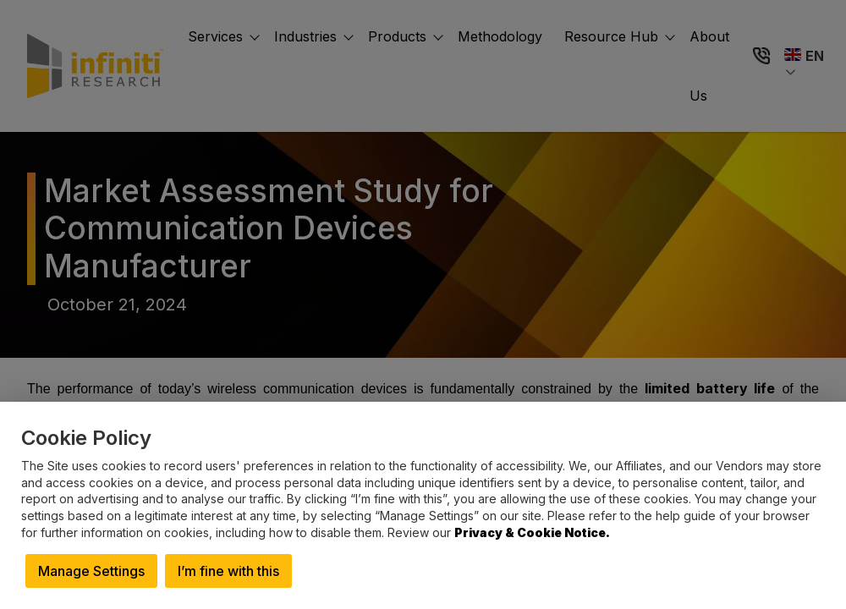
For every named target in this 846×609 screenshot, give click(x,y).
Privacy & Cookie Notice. (532, 532)
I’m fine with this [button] (228, 570)
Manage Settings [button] (91, 570)
